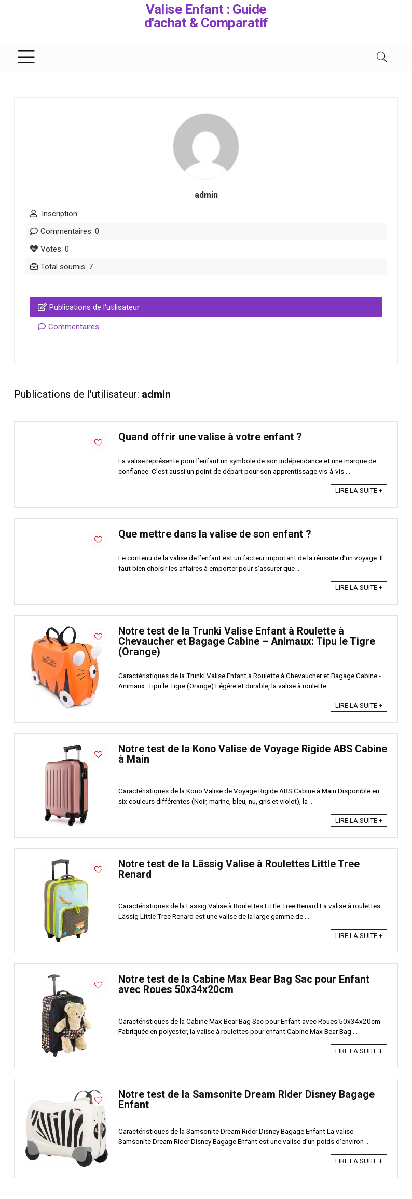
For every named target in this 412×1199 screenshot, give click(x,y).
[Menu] (26, 57)
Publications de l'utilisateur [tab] (89, 307)
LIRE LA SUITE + (358, 490)
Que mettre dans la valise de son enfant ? (214, 534)
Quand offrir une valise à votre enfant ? (209, 437)
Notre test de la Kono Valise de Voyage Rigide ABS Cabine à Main (252, 754)
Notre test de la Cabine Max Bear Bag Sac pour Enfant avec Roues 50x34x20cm (243, 984)
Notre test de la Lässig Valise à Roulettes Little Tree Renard (239, 869)
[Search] (381, 57)
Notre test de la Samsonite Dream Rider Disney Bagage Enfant (246, 1099)
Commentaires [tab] (68, 327)
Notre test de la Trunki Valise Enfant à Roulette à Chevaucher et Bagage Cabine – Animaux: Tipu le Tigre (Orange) (246, 641)
